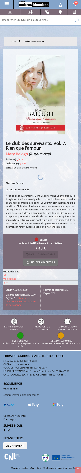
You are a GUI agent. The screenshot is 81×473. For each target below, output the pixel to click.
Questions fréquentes (14, 415)
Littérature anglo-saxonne (21, 303)
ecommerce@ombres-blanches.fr (21, 394)
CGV (32, 467)
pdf (4, 275)
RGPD (39, 467)
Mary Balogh (17, 153)
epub (5, 282)
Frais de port (10, 419)
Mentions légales (19, 467)
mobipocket (9, 278)
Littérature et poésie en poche (18, 299)
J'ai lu (20, 159)
